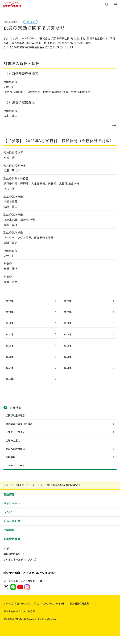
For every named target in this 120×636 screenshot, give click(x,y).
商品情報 (9, 494)
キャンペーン (11, 503)
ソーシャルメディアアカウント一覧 (22, 580)
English (7, 548)
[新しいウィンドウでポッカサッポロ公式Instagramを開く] (27, 587)
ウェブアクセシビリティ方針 (49, 603)
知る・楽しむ (11, 521)
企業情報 (9, 530)
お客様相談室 (11, 539)
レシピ (7, 512)
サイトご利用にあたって (16, 603)
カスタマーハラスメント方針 (19, 611)
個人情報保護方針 (79, 603)
